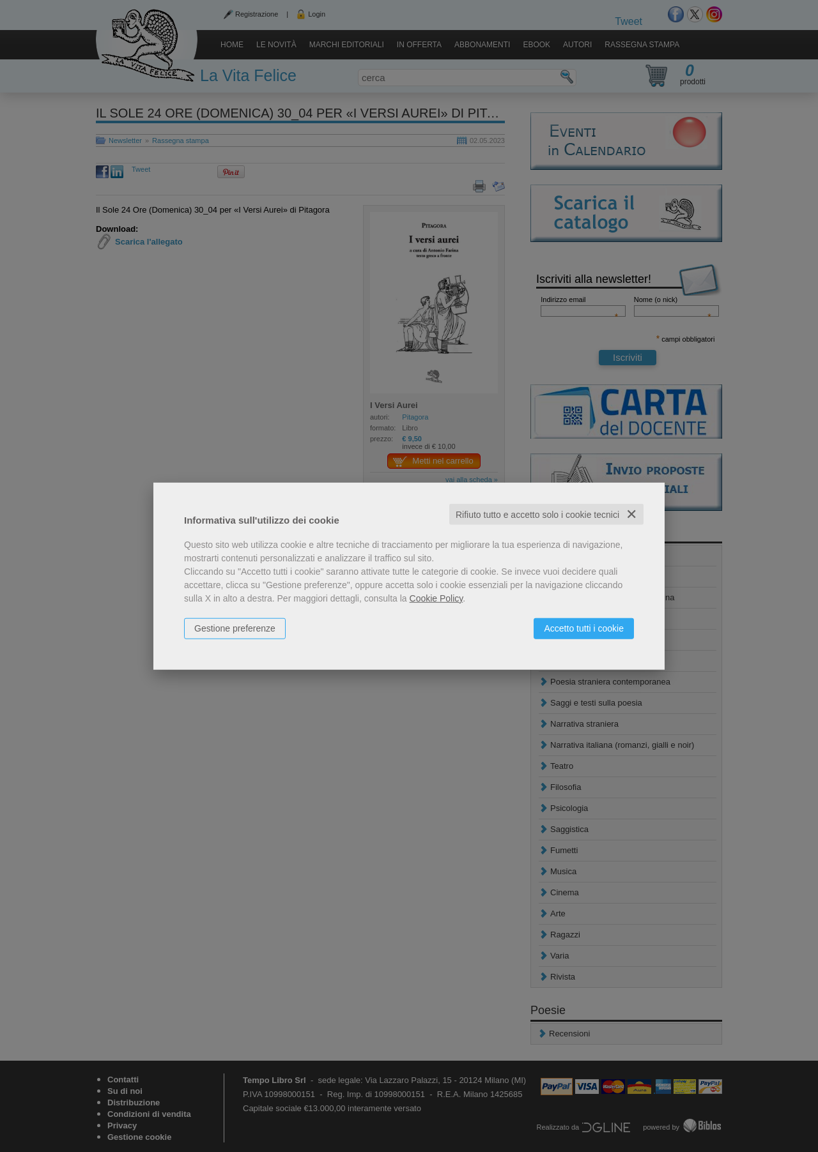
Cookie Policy (436, 598)
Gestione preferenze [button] (234, 628)
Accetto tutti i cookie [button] (584, 628)
